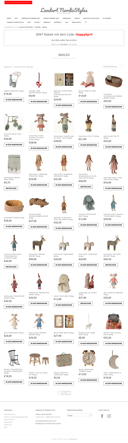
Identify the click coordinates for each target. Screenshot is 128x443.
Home (9, 18)
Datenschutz (8, 422)
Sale (66, 22)
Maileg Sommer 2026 (51, 18)
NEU (16, 18)
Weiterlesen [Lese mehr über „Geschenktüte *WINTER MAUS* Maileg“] (11, 188)
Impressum (8, 425)
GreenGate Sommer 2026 (31, 18)
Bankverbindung (9, 414)
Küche (36, 22)
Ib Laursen (107, 18)
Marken (47, 22)
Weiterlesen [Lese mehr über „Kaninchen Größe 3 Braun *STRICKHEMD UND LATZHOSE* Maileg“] (11, 267)
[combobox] (79, 414)
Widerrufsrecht (9, 419)
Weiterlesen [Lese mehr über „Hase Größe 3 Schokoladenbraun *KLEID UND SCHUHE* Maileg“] (85, 187)
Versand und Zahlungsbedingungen (16, 417)
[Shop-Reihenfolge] (113, 66)
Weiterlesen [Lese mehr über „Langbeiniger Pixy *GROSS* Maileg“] (85, 303)
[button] (86, 22)
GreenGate (67, 18)
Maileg (77, 18)
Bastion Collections (91, 18)
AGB (5, 427)
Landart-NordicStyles (15, 22)
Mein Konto (76, 22)
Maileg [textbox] (79, 415)
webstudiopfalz (73, 439)
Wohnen (57, 22)
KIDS (29, 22)
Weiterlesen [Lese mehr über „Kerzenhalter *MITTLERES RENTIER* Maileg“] (110, 265)
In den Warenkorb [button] (14, 100)
